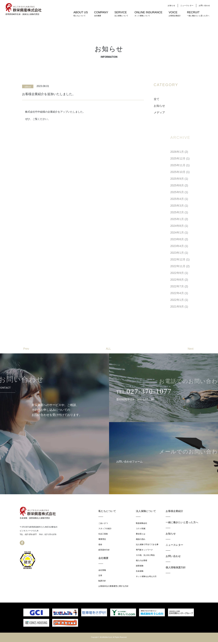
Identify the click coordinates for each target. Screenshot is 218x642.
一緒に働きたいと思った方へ (182, 522)
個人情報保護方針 (176, 567)
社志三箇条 (103, 534)
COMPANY (101, 14)
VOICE (175, 14)
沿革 (100, 575)
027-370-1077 (31, 534)
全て (166, 99)
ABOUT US (81, 14)
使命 (100, 544)
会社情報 (102, 570)
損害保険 (139, 566)
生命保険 (139, 571)
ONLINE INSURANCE (148, 14)
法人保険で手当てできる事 (147, 544)
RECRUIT (198, 14)
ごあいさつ (103, 523)
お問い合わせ (204, 5)
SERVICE (121, 14)
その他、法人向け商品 (145, 555)
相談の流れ (140, 539)
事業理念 (102, 539)
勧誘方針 (102, 581)
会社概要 (103, 558)
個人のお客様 (141, 560)
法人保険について (146, 511)
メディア (168, 112)
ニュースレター (187, 5)
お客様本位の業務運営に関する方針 (113, 586)
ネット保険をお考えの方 (146, 576)
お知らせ (171, 5)
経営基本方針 (104, 550)
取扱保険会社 (141, 523)
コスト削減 (140, 528)
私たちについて (107, 511)
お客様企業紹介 (174, 511)
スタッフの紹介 (105, 528)
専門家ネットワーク (144, 550)
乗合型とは (140, 534)
